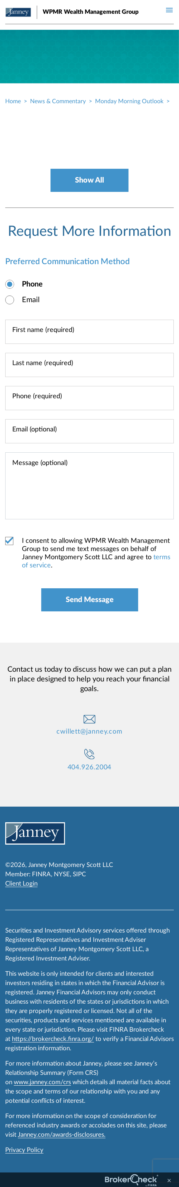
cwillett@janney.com (89, 731)
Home (13, 101)
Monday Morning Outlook (129, 101)
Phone (32, 284)
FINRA (41, 874)
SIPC (79, 874)
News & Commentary (58, 101)
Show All (89, 180)
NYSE (62, 874)
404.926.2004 (90, 767)
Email (31, 300)
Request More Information (89, 231)
